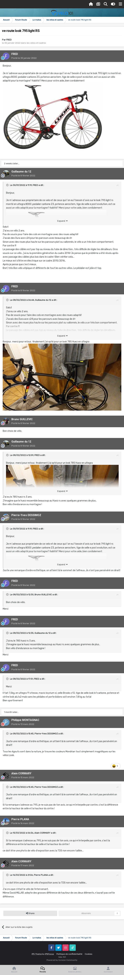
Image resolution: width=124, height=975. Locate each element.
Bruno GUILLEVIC (22, 419)
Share (30, 913)
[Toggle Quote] (7, 185)
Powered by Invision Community (62, 960)
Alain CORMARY (21, 773)
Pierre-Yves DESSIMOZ (26, 515)
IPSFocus (49, 954)
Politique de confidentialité (69, 954)
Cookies (88, 954)
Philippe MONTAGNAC (25, 720)
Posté (24, 58)
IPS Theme (37, 954)
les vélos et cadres (36, 43)
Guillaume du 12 (21, 171)
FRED (9, 39)
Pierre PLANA (20, 819)
